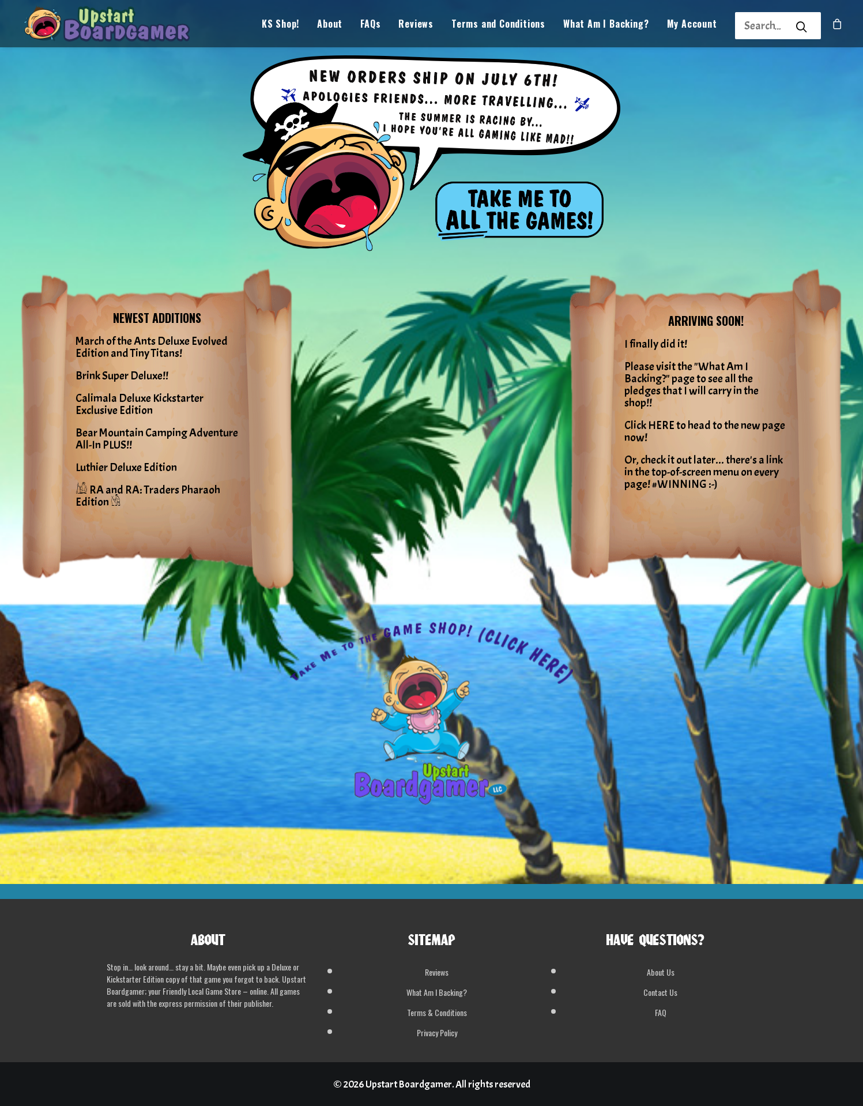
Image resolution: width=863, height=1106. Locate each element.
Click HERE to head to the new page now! (704, 431)
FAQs (370, 26)
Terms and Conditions (498, 26)
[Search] (762, 25)
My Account (692, 26)
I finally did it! (655, 344)
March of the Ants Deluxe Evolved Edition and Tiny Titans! (152, 347)
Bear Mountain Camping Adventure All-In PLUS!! (157, 439)
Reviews (416, 26)
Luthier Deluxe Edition (126, 467)
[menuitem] (280, 26)
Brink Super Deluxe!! (122, 375)
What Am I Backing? (606, 26)
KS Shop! (280, 26)
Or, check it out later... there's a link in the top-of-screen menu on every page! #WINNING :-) (703, 472)
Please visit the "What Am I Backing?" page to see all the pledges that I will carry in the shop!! (691, 384)
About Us (660, 972)
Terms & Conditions (437, 1012)
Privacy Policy (437, 1032)
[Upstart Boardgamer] (115, 26)
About (329, 26)
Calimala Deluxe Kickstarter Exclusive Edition (139, 404)
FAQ (660, 1012)
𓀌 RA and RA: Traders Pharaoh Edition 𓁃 (148, 496)
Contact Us (660, 992)
